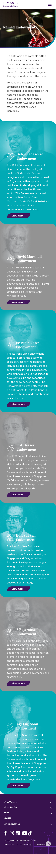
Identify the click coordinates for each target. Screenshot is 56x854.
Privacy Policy (42, 844)
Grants (7, 818)
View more (17, 216)
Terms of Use (9, 844)
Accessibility (25, 844)
